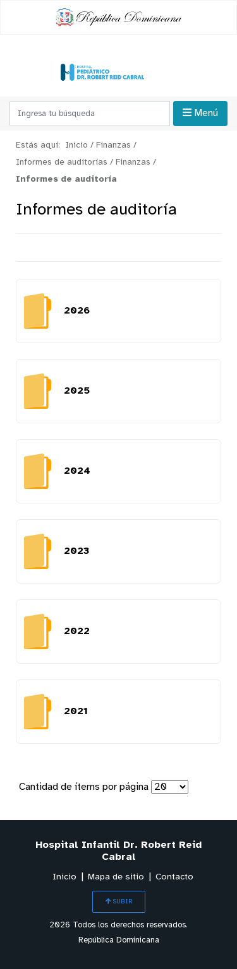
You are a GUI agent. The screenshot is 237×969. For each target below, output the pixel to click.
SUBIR (119, 901)
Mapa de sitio (116, 877)
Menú (200, 113)
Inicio (64, 877)
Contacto (174, 877)
